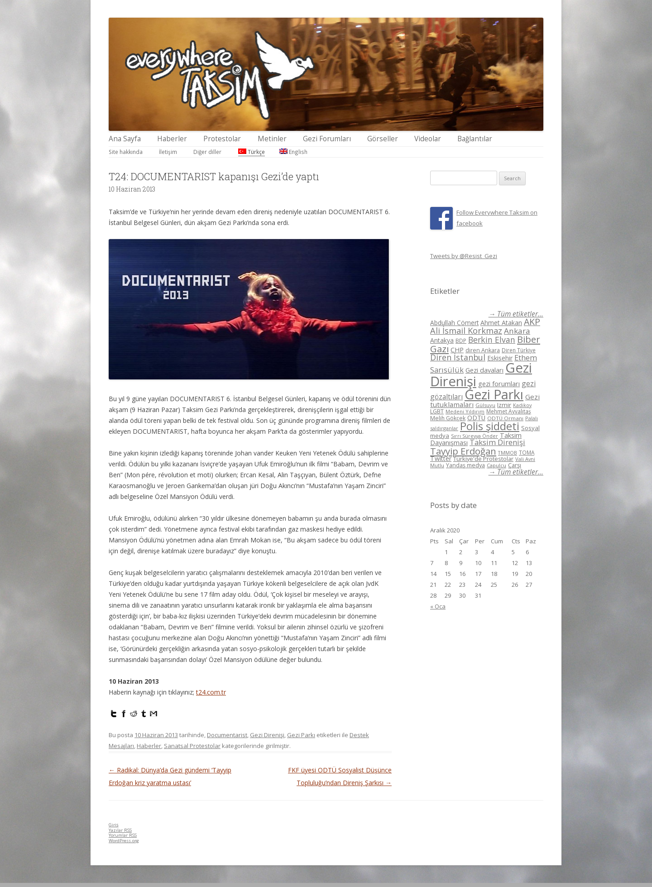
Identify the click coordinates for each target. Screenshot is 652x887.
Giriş (114, 825)
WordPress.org (124, 841)
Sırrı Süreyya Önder (474, 436)
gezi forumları (499, 383)
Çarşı (514, 465)
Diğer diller (207, 151)
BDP (460, 341)
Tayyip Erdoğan (463, 451)
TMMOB (507, 452)
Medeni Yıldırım (465, 411)
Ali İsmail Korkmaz (466, 330)
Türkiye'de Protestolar (483, 459)
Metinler (272, 139)
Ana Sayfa (125, 139)
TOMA (526, 452)
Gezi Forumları (327, 139)
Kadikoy (522, 405)
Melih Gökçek (447, 418)
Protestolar (222, 139)
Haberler (172, 139)
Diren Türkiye (519, 350)
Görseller (382, 139)
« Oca (438, 606)
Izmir (504, 405)
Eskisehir (500, 358)
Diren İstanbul (457, 357)
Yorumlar (123, 835)
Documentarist (227, 735)
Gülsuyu (485, 405)
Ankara (517, 331)
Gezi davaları (484, 370)
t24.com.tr (211, 692)
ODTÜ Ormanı (505, 418)
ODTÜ (476, 417)
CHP (457, 349)
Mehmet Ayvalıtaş (508, 411)
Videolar (427, 139)
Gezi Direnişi (267, 735)
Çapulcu (496, 465)
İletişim (168, 151)
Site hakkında (126, 151)
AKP (532, 322)
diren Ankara (482, 350)
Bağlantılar (474, 139)
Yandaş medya (465, 465)
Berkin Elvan (491, 339)
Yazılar (120, 830)
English (293, 151)
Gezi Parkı (301, 735)
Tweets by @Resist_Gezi (463, 256)
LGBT (437, 411)
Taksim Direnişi (497, 442)
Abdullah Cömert (454, 322)
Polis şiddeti (489, 426)
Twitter (440, 458)
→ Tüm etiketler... (516, 314)
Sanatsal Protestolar (192, 746)
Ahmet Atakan (501, 322)
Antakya (442, 340)
